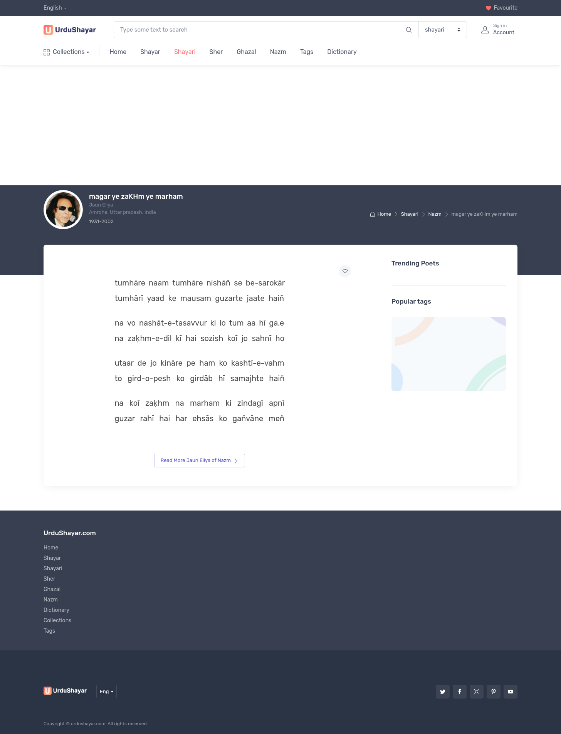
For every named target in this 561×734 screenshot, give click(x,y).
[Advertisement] (286, 125)
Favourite (501, 8)
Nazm (278, 51)
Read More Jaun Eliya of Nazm (200, 458)
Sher (216, 51)
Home (117, 51)
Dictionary (341, 51)
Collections (64, 51)
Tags (306, 51)
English (53, 8)
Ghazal (246, 51)
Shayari (185, 51)
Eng (104, 689)
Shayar (150, 51)
